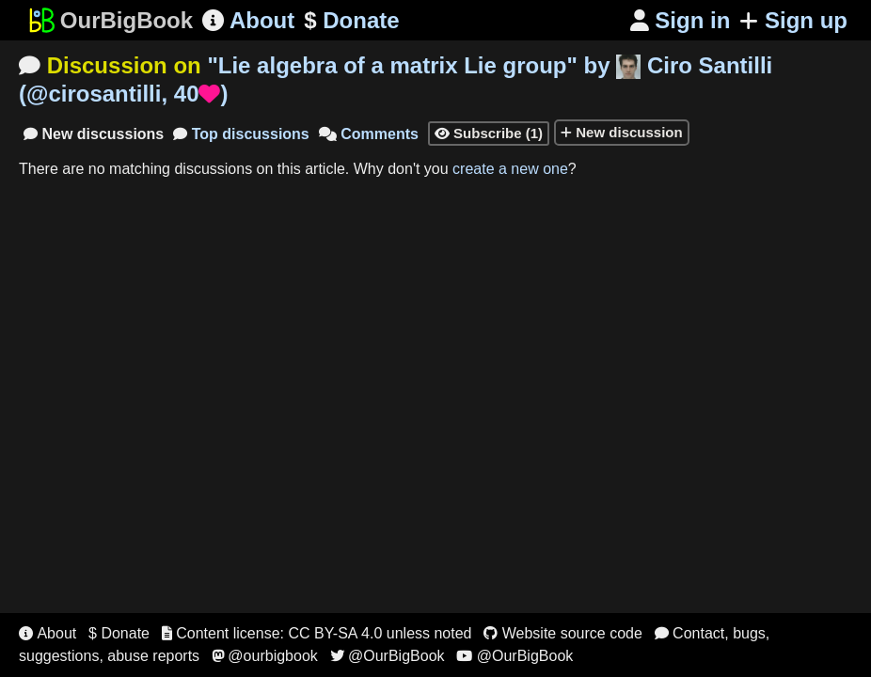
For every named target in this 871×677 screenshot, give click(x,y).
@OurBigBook (387, 656)
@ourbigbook (265, 656)
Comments (369, 134)
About (248, 20)
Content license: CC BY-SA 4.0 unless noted (317, 633)
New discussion (622, 132)
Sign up (793, 20)
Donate (351, 21)
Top (241, 134)
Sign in (680, 20)
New (94, 134)
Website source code (562, 633)
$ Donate (119, 633)
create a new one (510, 169)
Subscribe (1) (489, 133)
